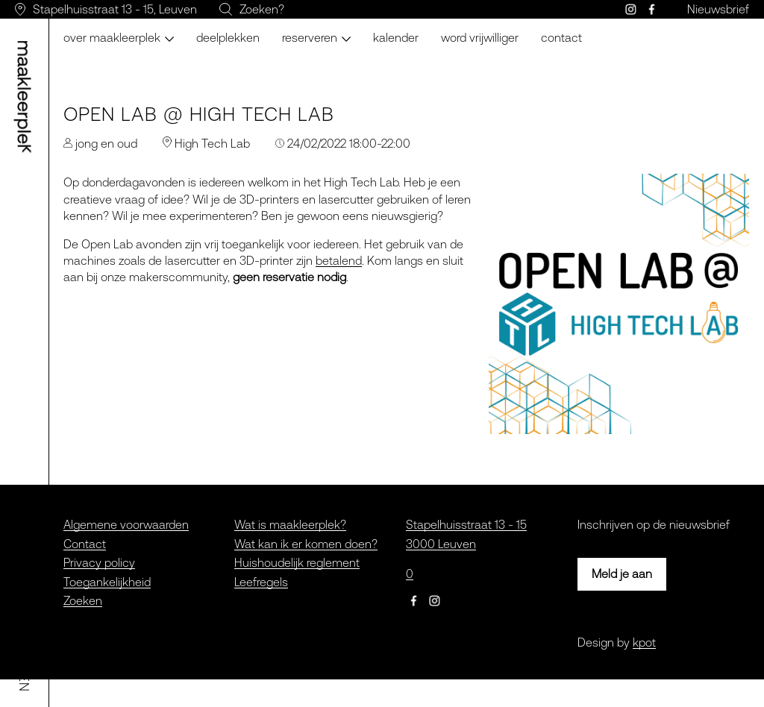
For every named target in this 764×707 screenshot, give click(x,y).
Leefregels (261, 581)
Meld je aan (622, 573)
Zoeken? (261, 9)
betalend (339, 260)
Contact (561, 37)
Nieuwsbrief (718, 9)
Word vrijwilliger (480, 37)
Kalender (396, 37)
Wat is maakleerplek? (290, 524)
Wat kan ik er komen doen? (306, 543)
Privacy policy (99, 562)
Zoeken (82, 600)
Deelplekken (228, 37)
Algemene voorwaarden (126, 524)
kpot (644, 642)
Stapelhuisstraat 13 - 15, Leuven (115, 9)
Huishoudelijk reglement (297, 562)
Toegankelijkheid (107, 581)
